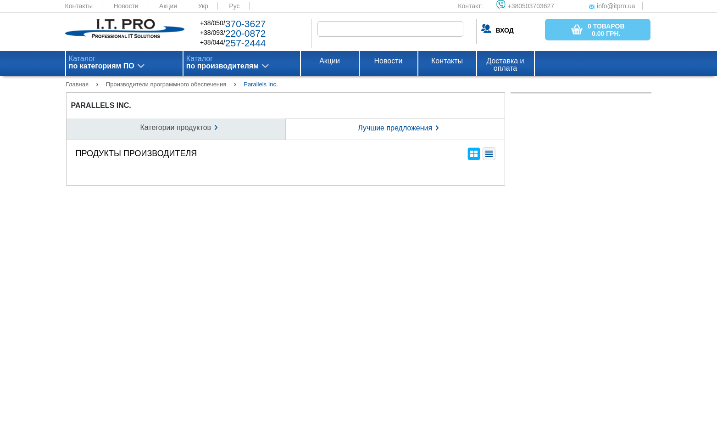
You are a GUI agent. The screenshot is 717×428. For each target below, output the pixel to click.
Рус (234, 6)
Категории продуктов (175, 127)
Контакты (79, 6)
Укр (203, 6)
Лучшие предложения (395, 128)
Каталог (101, 62)
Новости (125, 6)
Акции (168, 6)
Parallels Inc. (101, 105)
